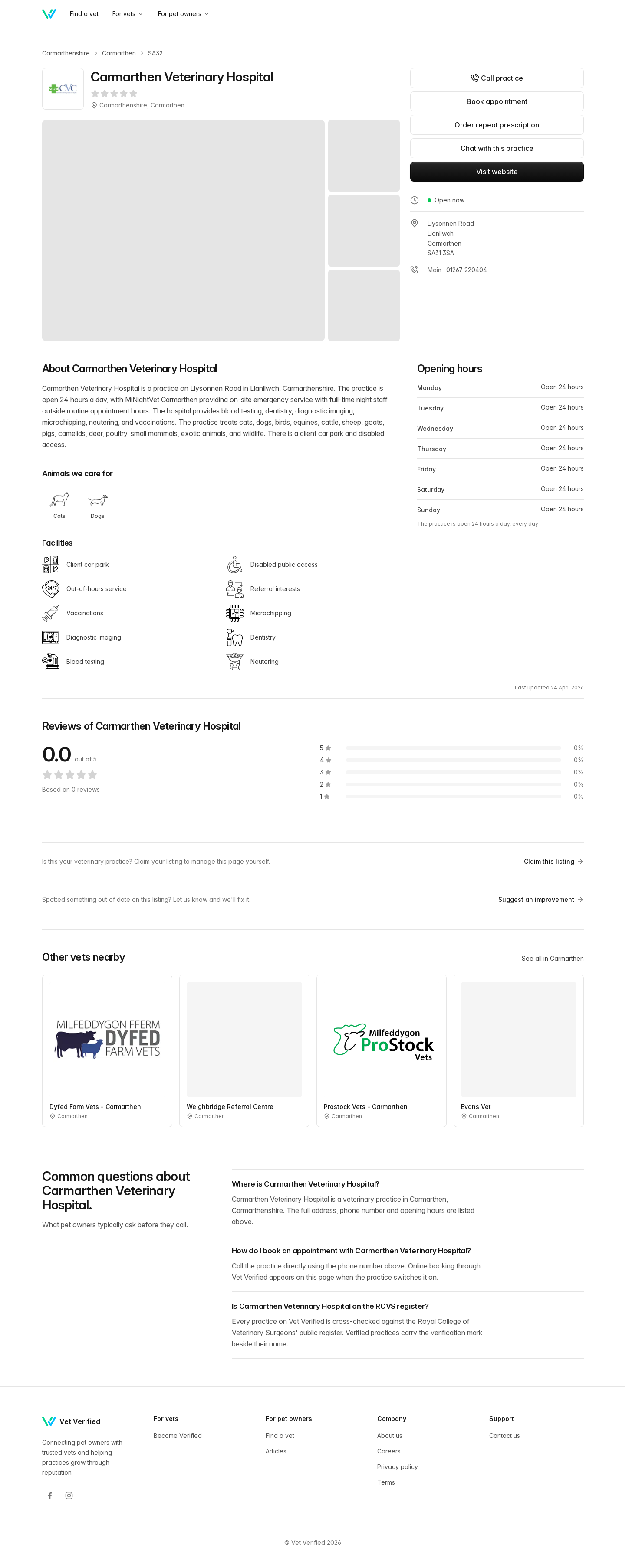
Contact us (504, 1435)
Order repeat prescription (496, 124)
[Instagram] (69, 1495)
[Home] (49, 14)
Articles (276, 1451)
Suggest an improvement (541, 899)
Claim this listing (554, 861)
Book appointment (497, 101)
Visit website (497, 171)
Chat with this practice (497, 148)
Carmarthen (119, 53)
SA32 (155, 53)
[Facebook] (50, 1495)
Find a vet (84, 13)
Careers (389, 1451)
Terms (386, 1482)
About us (389, 1435)
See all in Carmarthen (553, 958)
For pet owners (184, 13)
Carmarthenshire (66, 53)
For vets (128, 13)
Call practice (497, 78)
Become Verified (178, 1435)
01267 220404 (466, 269)
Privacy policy (397, 1466)
